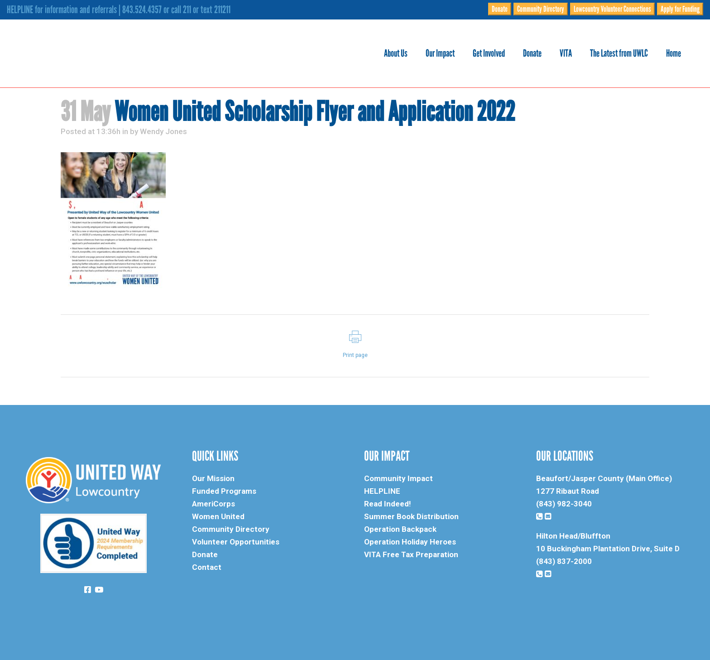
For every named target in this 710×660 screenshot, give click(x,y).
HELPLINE (382, 491)
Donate (500, 9)
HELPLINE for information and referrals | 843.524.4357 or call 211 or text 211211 (118, 9)
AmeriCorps (213, 503)
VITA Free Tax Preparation (411, 554)
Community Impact (398, 478)
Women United (218, 516)
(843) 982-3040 (564, 503)
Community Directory (540, 9)
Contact (206, 567)
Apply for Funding (680, 9)
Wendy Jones (163, 131)
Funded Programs (224, 491)
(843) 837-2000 (564, 561)
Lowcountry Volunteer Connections (612, 9)
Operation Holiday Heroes (410, 541)
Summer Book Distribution (411, 516)
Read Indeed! (387, 503)
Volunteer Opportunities (235, 541)
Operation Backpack (400, 529)
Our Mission (213, 478)
